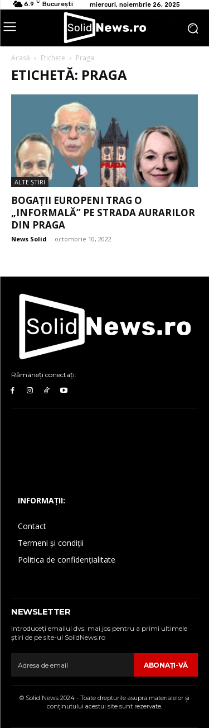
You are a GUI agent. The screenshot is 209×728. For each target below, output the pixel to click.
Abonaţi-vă (166, 665)
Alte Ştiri (29, 182)
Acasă (20, 58)
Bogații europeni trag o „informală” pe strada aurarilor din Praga (103, 212)
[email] (72, 665)
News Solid (29, 239)
